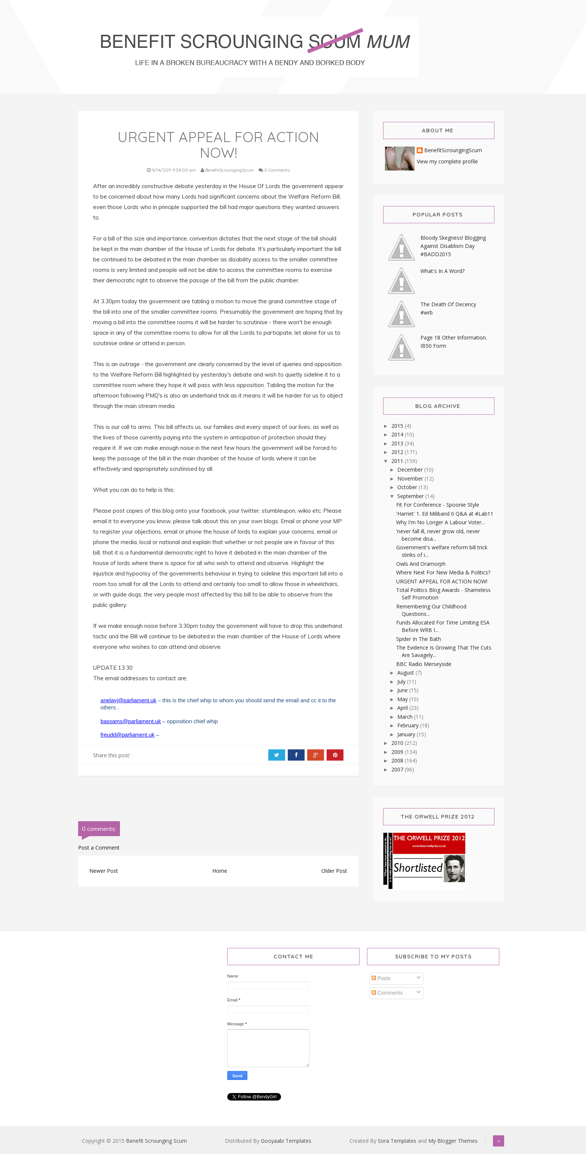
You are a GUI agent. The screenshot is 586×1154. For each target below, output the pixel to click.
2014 (398, 434)
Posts (381, 978)
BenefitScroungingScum (453, 150)
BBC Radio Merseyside (423, 663)
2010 (398, 742)
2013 (398, 443)
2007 (398, 769)
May (403, 699)
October (408, 487)
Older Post (334, 870)
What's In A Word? (442, 270)
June (403, 690)
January (407, 734)
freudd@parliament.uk (127, 735)
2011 (398, 460)
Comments (387, 993)
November (411, 478)
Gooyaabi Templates (286, 1140)
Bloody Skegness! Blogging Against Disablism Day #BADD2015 (453, 246)
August (406, 672)
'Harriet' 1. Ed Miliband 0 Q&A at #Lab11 (444, 513)
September (411, 496)
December (410, 469)
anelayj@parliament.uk (128, 700)
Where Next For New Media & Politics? (443, 572)
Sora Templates (397, 1140)
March (405, 716)
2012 (398, 451)
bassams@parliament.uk (131, 721)
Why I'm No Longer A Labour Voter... (440, 522)
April (403, 707)
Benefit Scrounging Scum (156, 1140)
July (402, 681)
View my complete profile (447, 161)
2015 (398, 425)
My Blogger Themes (453, 1140)
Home (219, 870)
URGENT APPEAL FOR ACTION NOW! (441, 581)
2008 (398, 760)
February (408, 725)
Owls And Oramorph (420, 563)
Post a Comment (99, 847)
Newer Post (103, 870)
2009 (398, 751)
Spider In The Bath (418, 638)
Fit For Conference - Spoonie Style (437, 504)
